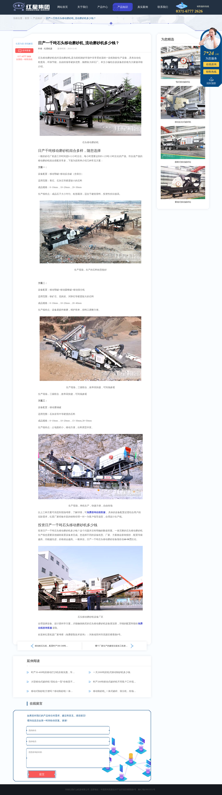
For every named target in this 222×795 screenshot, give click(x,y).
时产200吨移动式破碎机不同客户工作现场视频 (115, 681)
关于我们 (82, 7)
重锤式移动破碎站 (183, 202)
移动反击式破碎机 (183, 122)
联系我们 (163, 7)
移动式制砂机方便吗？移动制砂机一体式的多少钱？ (53, 691)
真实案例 (142, 7)
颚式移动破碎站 (183, 82)
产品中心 (102, 7)
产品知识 (122, 7)
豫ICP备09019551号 (146, 789)
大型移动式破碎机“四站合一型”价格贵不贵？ (53, 681)
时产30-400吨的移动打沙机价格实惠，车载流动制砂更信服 (53, 672)
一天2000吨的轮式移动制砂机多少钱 (111, 672)
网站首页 (62, 7)
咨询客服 (24, 50)
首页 (27, 18)
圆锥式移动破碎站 (183, 162)
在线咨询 (211, 64)
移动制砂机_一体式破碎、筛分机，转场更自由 (115, 691)
